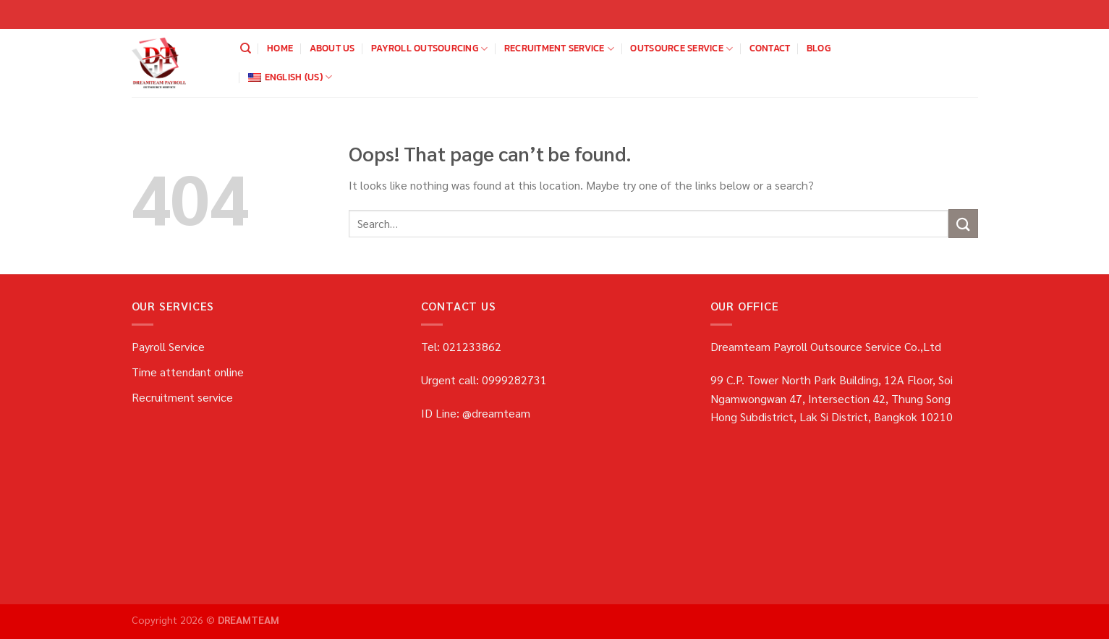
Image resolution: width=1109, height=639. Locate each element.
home (280, 48)
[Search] (245, 48)
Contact (770, 48)
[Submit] (962, 223)
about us (332, 48)
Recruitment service (559, 48)
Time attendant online (188, 371)
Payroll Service (168, 346)
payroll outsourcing (429, 48)
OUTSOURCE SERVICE (681, 48)
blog (818, 48)
